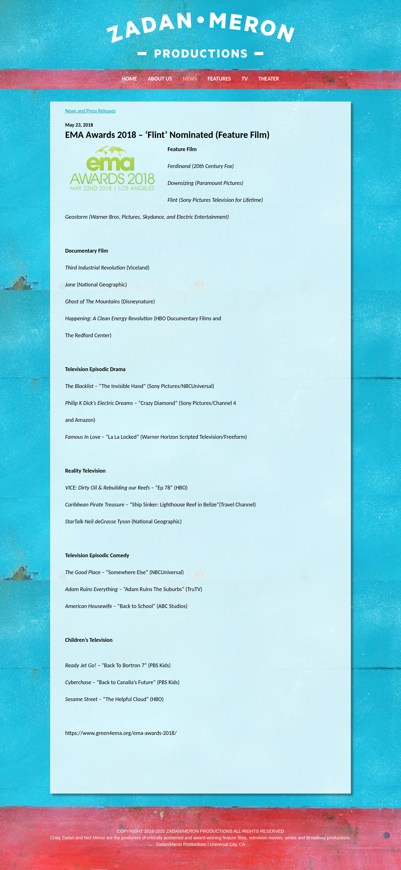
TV (245, 78)
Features (219, 78)
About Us (160, 78)
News (190, 78)
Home (129, 78)
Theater (268, 78)
